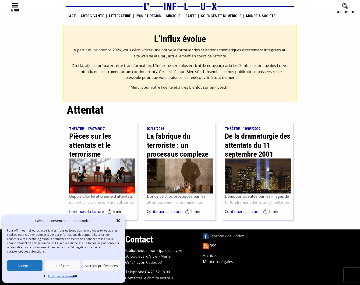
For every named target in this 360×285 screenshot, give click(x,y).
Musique (173, 16)
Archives (210, 255)
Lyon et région (149, 16)
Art (72, 16)
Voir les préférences (101, 265)
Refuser (62, 265)
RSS (209, 245)
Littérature (120, 16)
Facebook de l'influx (223, 236)
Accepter (25, 265)
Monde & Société (260, 16)
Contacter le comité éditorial (149, 278)
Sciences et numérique (221, 16)
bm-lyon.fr (219, 87)
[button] (118, 220)
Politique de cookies (61, 276)
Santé (190, 16)
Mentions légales (218, 261)
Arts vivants (92, 16)
